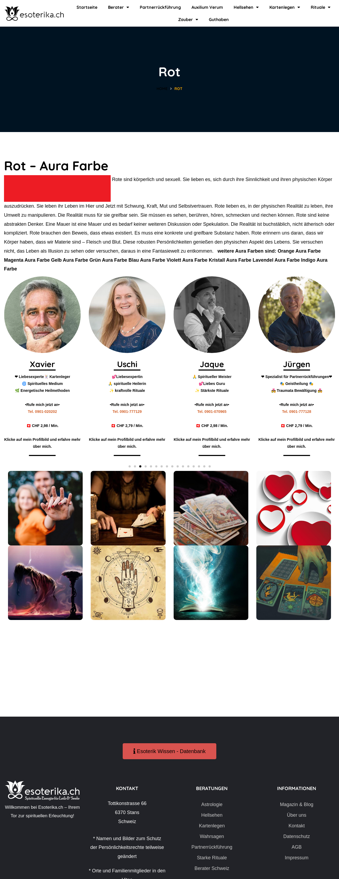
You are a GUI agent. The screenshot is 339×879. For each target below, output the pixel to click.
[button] (130, 466)
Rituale (320, 7)
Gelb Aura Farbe (69, 260)
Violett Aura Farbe (188, 260)
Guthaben (219, 19)
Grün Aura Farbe (109, 260)
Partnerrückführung (160, 7)
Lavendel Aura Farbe (277, 260)
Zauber (188, 19)
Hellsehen (246, 7)
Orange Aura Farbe (299, 251)
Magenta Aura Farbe (27, 260)
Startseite (87, 7)
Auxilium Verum (207, 7)
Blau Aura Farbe (147, 260)
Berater (118, 7)
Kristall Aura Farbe (231, 260)
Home (162, 88)
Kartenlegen (284, 7)
